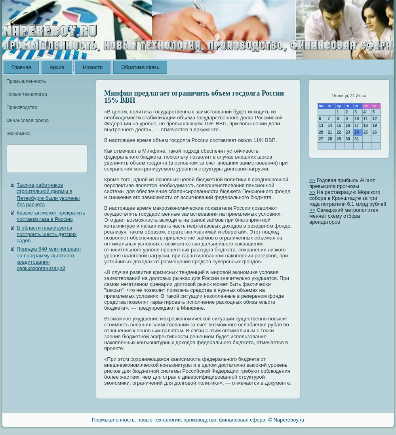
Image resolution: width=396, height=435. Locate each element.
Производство (21, 107)
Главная (21, 67)
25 (366, 132)
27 (321, 139)
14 (330, 125)
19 (374, 125)
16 (348, 125)
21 (330, 132)
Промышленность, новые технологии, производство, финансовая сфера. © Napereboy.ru (198, 420)
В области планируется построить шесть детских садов (46, 234)
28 (330, 139)
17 (356, 125)
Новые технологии (26, 94)
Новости (93, 67)
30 (348, 139)
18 (366, 125)
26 (374, 132)
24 (356, 132)
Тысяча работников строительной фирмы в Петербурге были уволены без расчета (48, 194)
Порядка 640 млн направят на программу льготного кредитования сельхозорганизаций (49, 258)
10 (356, 119)
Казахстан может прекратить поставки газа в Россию (51, 216)
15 (339, 125)
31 (356, 139)
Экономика (18, 133)
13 (321, 125)
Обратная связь (140, 67)
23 (348, 132)
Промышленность (26, 81)
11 (366, 119)
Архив (57, 67)
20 (321, 132)
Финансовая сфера (27, 120)
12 (374, 119)
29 (339, 139)
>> (312, 180)
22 (339, 132)
